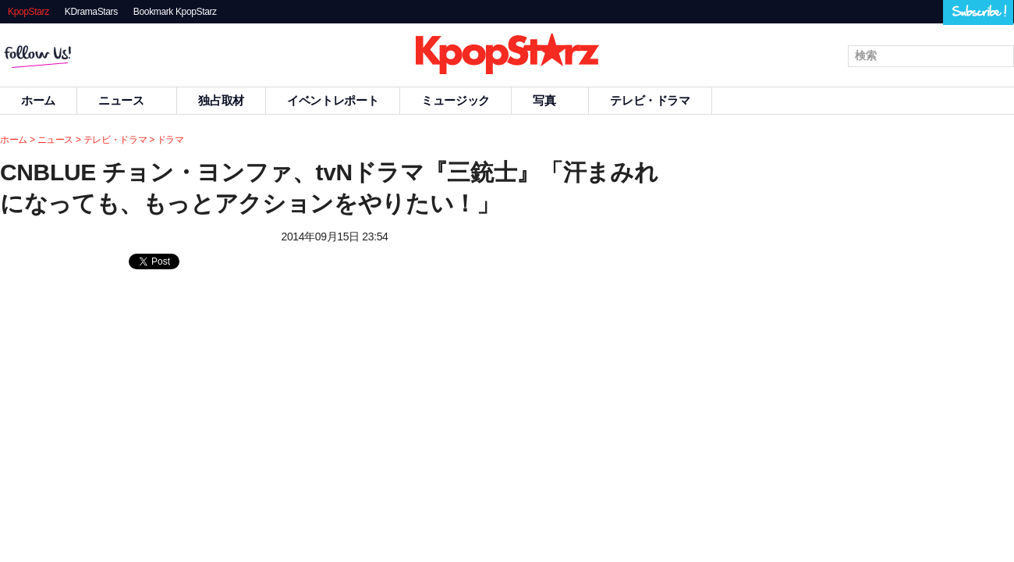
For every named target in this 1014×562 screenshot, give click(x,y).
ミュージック (455, 100)
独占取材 (221, 100)
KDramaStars (91, 11)
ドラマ (170, 139)
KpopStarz (28, 11)
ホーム (13, 139)
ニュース (127, 100)
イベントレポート (332, 100)
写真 (550, 100)
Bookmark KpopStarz (175, 11)
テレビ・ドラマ (650, 100)
